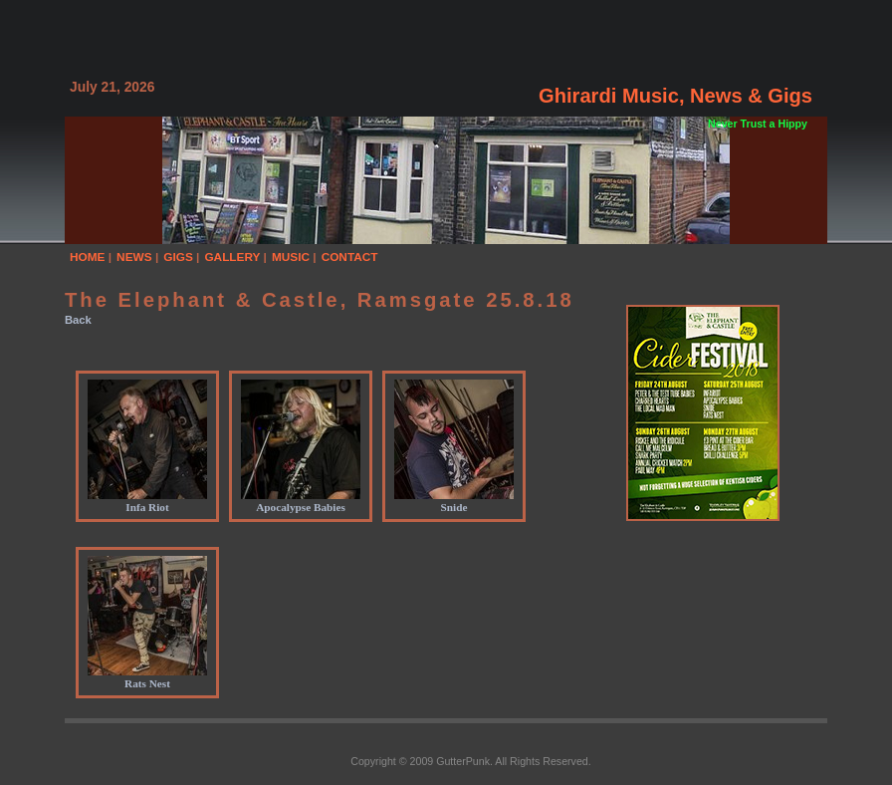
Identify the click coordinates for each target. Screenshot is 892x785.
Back (78, 320)
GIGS (178, 257)
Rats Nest (147, 677)
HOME (88, 257)
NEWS (134, 257)
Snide (454, 501)
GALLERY (232, 257)
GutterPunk (463, 761)
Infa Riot (147, 501)
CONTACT (350, 257)
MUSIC (291, 257)
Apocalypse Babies (300, 501)
